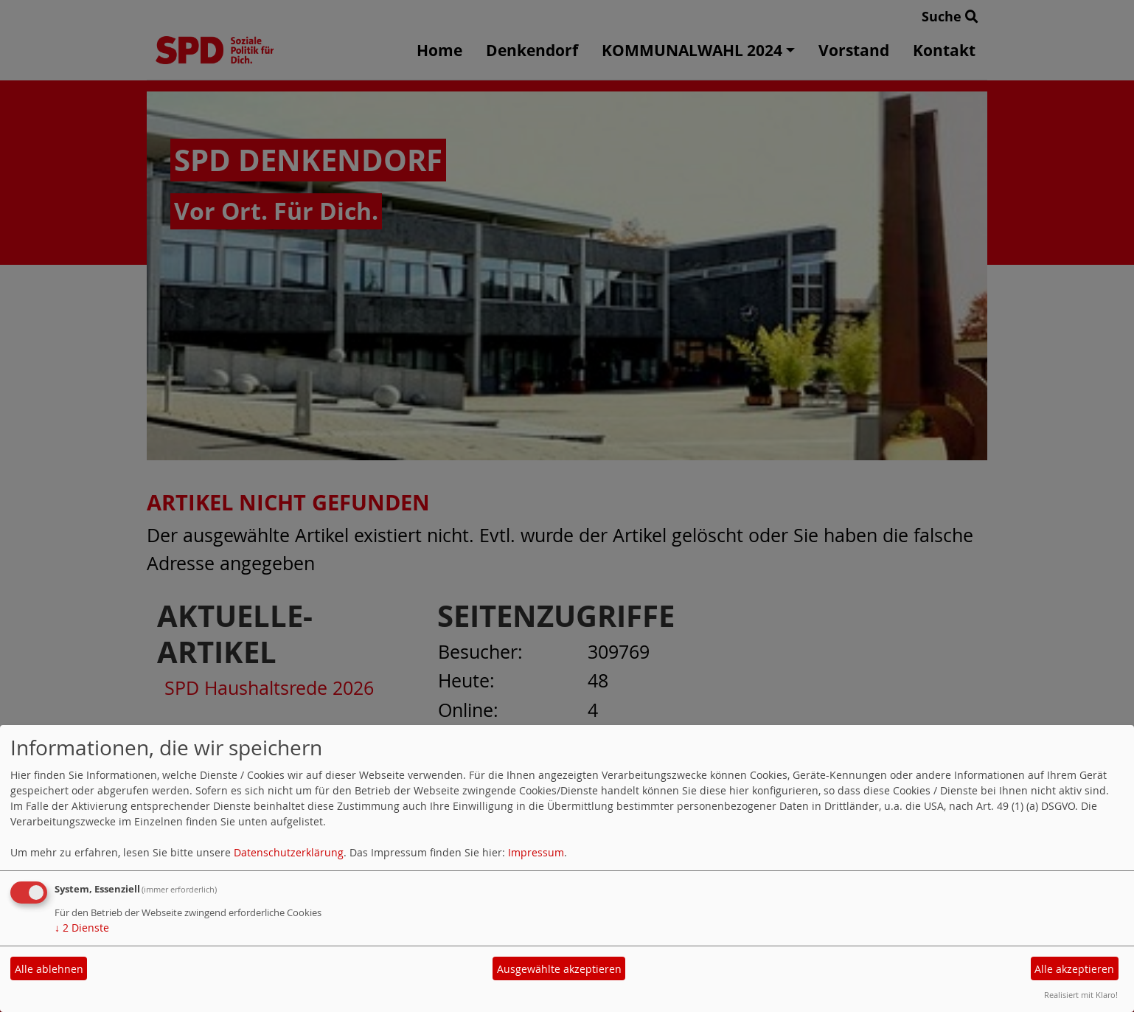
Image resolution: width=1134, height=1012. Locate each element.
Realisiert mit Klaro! (1081, 994)
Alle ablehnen (49, 969)
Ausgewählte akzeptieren (559, 969)
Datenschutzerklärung (289, 852)
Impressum (536, 852)
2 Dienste (82, 928)
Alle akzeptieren (1074, 969)
